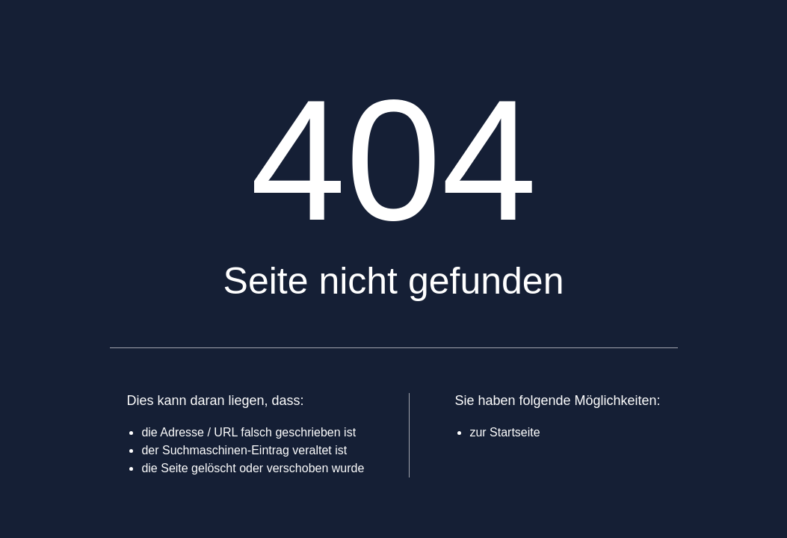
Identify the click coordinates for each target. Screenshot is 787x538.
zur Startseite (504, 432)
